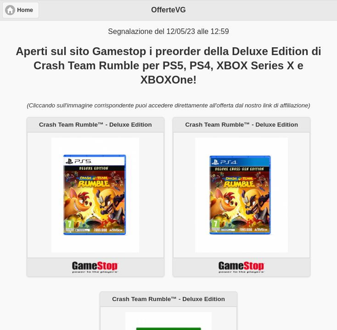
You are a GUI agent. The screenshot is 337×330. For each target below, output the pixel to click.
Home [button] (25, 10)
